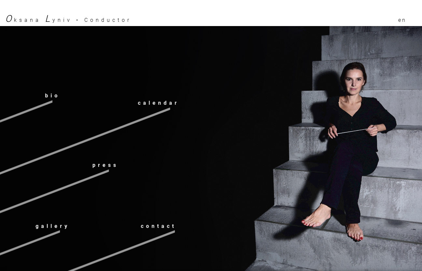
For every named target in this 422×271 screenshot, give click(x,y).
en (402, 20)
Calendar (158, 103)
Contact (158, 226)
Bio (52, 96)
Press (105, 165)
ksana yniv (38, 20)
